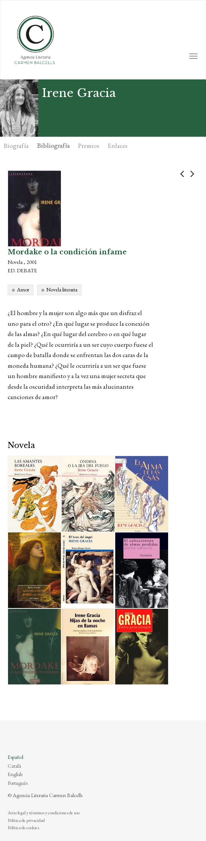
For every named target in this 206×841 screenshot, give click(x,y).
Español (15, 757)
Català (14, 765)
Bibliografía (53, 145)
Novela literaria (61, 289)
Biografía (16, 145)
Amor (23, 289)
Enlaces (118, 145)
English (15, 774)
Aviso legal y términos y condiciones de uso (44, 813)
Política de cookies (23, 828)
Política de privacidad (26, 820)
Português (18, 783)
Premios (88, 145)
